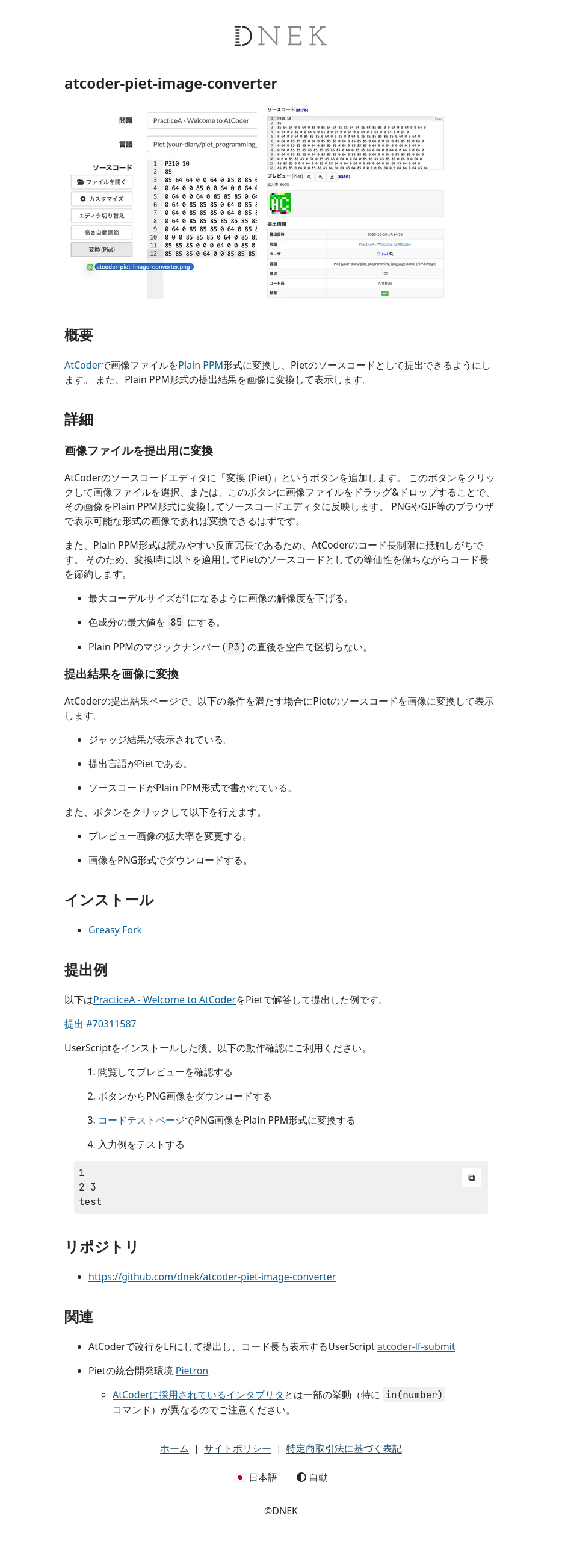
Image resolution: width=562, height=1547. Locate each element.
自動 (312, 1477)
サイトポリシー (237, 1448)
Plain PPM (200, 365)
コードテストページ (141, 1120)
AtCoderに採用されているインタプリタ (198, 1394)
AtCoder (82, 365)
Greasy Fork (115, 929)
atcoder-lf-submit (416, 1346)
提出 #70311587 (100, 1023)
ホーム (174, 1448)
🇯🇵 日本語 (255, 1477)
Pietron (192, 1370)
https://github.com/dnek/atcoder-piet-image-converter (212, 1276)
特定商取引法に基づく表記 (344, 1448)
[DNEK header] (281, 68)
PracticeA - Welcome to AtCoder (164, 999)
